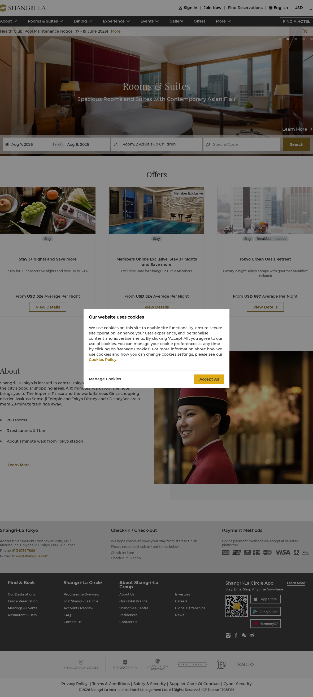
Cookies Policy (102, 359)
